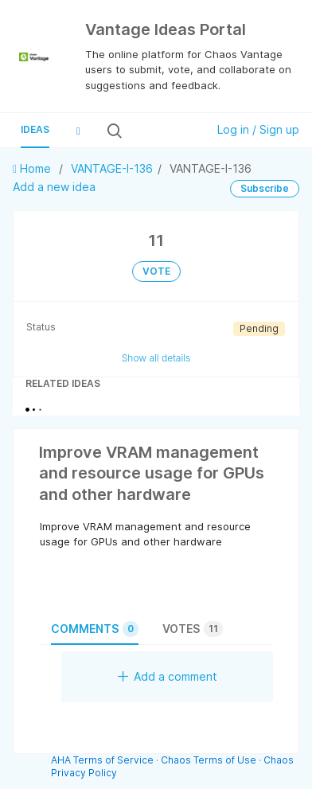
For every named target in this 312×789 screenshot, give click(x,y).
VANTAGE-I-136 (112, 168)
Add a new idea (54, 186)
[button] (78, 131)
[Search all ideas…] (163, 130)
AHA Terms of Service (103, 760)
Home (33, 168)
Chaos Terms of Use (208, 760)
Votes (192, 629)
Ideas (35, 129)
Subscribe (264, 188)
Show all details (156, 358)
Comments (94, 629)
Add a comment (167, 676)
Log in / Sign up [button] (258, 129)
